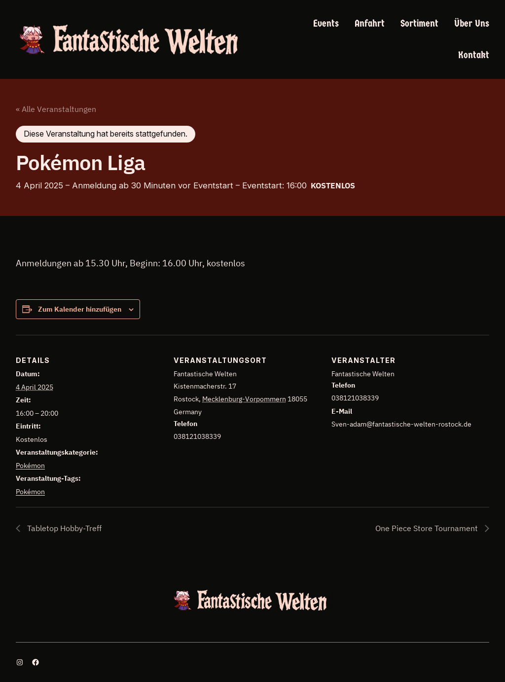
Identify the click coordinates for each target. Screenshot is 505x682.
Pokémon (30, 465)
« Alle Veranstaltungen (56, 109)
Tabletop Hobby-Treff (63, 528)
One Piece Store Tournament (427, 528)
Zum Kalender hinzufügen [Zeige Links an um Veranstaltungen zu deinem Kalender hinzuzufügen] (79, 309)
